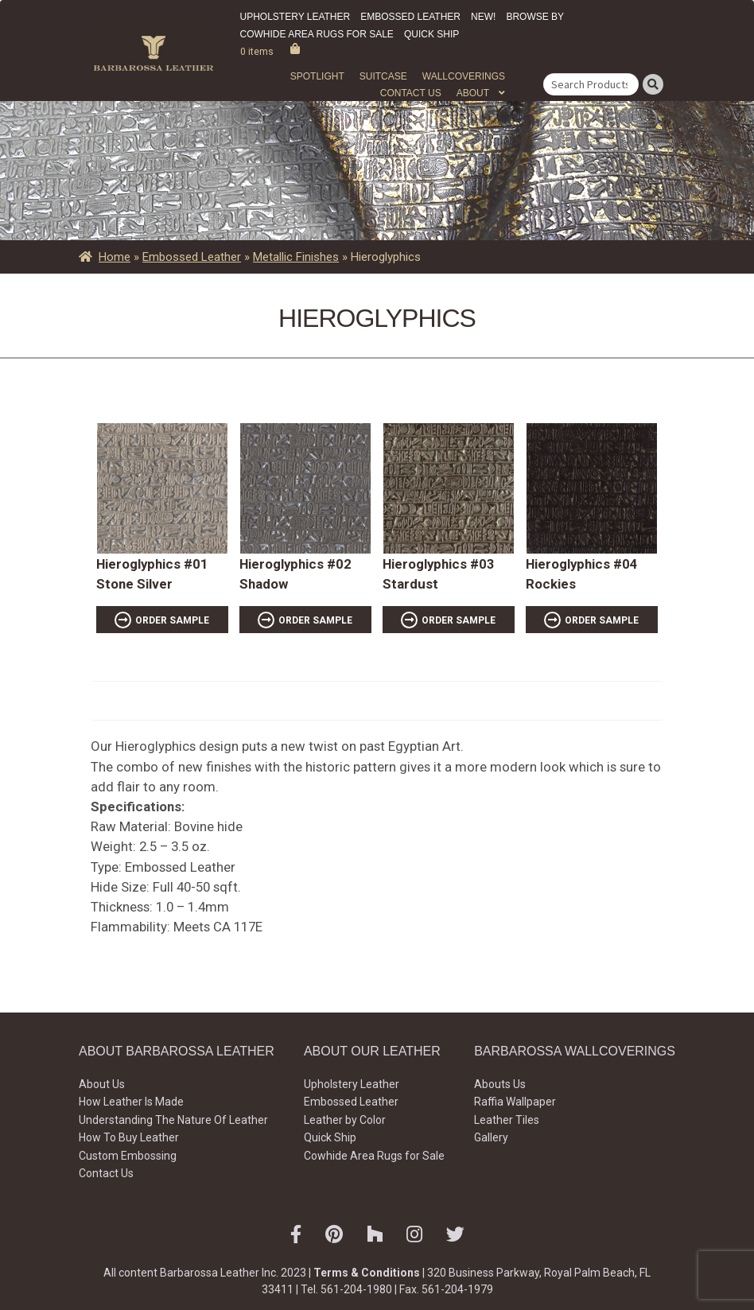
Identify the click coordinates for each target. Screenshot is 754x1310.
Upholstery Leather (295, 16)
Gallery (491, 1137)
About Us (102, 1084)
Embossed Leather (410, 16)
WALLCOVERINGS (463, 76)
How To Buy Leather (129, 1137)
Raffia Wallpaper (515, 1101)
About (473, 93)
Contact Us (410, 93)
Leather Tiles (506, 1120)
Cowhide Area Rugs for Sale (317, 34)
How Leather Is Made (131, 1101)
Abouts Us (500, 1084)
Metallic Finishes (296, 257)
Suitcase (383, 76)
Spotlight (317, 76)
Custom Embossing (128, 1155)
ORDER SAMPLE (172, 620)
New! (483, 16)
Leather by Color (345, 1120)
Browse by (535, 16)
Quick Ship (431, 34)
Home (114, 257)
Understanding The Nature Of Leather (173, 1120)
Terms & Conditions (366, 1272)
